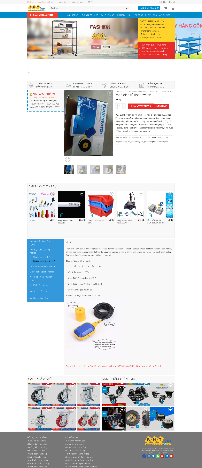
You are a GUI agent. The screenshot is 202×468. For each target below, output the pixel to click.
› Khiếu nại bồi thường (36, 441)
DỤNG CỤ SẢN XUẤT (90, 15)
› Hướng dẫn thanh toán (37, 444)
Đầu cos (32, 220)
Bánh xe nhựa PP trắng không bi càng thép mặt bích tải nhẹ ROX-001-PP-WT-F (88, 397)
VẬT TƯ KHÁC (165, 15)
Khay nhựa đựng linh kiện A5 (96, 221)
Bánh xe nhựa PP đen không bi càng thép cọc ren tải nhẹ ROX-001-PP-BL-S (64, 397)
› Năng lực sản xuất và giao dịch (79, 460)
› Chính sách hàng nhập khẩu (77, 463)
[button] (137, 426)
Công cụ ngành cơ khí (41, 257)
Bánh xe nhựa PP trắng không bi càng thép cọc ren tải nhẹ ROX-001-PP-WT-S (40, 421)
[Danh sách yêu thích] (165, 8)
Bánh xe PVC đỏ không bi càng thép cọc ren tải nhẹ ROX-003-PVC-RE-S (88, 421)
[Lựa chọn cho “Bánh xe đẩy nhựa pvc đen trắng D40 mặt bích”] (137, 402)
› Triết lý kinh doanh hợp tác (77, 454)
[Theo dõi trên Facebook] (144, 456)
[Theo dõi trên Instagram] (149, 456)
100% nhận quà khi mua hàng (153, 45)
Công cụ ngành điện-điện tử (160, 92)
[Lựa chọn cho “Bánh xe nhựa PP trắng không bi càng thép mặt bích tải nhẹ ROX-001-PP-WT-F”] (88, 402)
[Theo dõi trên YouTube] (171, 456)
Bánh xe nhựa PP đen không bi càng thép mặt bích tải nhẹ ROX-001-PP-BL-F (40, 397)
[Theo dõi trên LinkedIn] (167, 456)
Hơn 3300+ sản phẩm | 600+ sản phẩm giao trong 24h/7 (71, 2)
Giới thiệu (163, 2)
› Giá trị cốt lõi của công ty (76, 450)
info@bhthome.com (153, 453)
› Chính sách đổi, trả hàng (38, 463)
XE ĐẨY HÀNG (151, 15)
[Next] (36, 61)
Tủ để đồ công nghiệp (39, 285)
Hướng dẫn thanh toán (151, 37)
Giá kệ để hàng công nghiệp (42, 272)
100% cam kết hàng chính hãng (154, 48)
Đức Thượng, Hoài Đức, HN (45, 100)
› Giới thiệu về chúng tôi (75, 441)
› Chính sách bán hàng (37, 454)
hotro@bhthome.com (166, 453)
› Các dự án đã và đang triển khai (79, 457)
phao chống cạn (124, 142)
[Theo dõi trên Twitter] (153, 456)
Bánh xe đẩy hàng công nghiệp (40, 243)
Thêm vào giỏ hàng (141, 106)
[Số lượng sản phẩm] (119, 106)
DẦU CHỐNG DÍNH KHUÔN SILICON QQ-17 (156, 221)
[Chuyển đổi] (59, 242)
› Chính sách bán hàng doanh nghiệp (81, 467)
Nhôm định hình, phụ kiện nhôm (41, 278)
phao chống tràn (137, 142)
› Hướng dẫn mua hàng (37, 447)
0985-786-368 (152, 450)
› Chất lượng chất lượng (37, 457)
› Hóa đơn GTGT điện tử (37, 450)
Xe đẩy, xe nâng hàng (39, 298)
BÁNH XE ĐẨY (73, 15)
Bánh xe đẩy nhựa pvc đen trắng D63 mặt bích (162, 396)
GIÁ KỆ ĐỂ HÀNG (107, 15)
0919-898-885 (165, 450)
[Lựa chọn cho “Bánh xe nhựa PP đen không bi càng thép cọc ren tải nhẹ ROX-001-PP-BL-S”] (64, 402)
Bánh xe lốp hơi (138, 419)
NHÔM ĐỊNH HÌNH (124, 15)
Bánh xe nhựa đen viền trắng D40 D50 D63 (162, 420)
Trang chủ (118, 92)
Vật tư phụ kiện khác (39, 291)
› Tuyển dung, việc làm (74, 444)
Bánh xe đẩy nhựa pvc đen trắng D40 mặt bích (138, 396)
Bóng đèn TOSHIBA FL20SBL (66, 221)
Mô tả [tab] (68, 242)
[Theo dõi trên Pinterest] (162, 456)
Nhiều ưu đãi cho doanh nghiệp (154, 54)
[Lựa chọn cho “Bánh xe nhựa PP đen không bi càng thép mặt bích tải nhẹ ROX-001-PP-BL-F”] (39, 402)
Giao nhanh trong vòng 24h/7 (153, 51)
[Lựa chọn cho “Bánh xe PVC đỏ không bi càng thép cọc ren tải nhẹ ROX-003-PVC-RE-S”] (88, 426)
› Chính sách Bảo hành (37, 467)
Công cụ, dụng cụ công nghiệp (136, 92)
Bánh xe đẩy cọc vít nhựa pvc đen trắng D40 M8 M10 (113, 421)
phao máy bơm (158, 142)
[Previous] (29, 61)
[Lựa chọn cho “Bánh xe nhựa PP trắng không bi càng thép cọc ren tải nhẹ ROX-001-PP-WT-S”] (39, 426)
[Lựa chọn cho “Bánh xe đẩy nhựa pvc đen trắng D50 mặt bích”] (113, 402)
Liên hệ (172, 2)
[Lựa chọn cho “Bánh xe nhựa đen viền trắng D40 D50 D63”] (162, 426)
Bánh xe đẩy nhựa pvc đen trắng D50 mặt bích (113, 396)
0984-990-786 (53, 104)
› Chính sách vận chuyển (37, 460)
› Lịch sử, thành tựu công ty (77, 447)
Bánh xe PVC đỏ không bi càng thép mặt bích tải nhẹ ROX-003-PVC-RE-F (64, 421)
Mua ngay (161, 106)
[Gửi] (126, 8)
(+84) (155, 24)
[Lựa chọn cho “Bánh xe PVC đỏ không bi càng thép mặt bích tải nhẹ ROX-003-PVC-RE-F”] (64, 426)
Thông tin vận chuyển (150, 34)
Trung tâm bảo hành (150, 31)
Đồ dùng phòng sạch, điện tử (42, 267)
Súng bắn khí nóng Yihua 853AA (124, 221)
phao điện (148, 142)
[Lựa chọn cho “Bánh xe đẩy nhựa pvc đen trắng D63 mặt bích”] (162, 402)
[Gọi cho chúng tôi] (158, 456)
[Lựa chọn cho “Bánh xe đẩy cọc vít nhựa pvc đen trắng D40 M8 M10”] (113, 426)
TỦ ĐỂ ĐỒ (139, 15)
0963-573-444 (39, 104)
